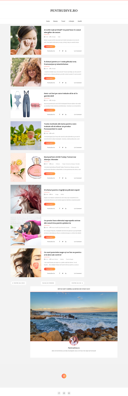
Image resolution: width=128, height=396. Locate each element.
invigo (57, 194)
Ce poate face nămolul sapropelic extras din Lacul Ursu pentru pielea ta (62, 221)
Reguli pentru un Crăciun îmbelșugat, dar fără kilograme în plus (103, 357)
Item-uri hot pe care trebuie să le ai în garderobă (61, 94)
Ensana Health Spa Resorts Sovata (61, 227)
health (52, 133)
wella (62, 194)
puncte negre (69, 259)
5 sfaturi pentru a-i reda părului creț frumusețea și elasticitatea (60, 62)
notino (63, 259)
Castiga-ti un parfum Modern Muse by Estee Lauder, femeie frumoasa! (102, 348)
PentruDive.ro (64, 10)
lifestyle (54, 37)
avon (53, 164)
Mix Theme (79, 391)
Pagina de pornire (48, 283)
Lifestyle (71, 21)
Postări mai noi (77, 283)
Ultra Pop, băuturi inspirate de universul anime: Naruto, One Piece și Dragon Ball (103, 376)
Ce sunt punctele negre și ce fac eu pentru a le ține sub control (62, 253)
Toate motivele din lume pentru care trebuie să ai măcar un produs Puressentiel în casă (60, 126)
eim (53, 194)
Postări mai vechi (19, 283)
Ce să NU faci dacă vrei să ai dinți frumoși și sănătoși (102, 366)
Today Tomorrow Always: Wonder (71, 164)
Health (80, 21)
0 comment (77, 51)
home (48, 21)
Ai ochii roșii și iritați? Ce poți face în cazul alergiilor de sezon (62, 31)
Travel (63, 21)
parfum (59, 164)
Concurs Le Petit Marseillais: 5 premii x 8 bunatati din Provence (103, 339)
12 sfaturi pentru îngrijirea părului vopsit (62, 190)
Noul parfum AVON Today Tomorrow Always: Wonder (60, 158)
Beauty (55, 21)
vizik (59, 37)
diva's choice (55, 259)
